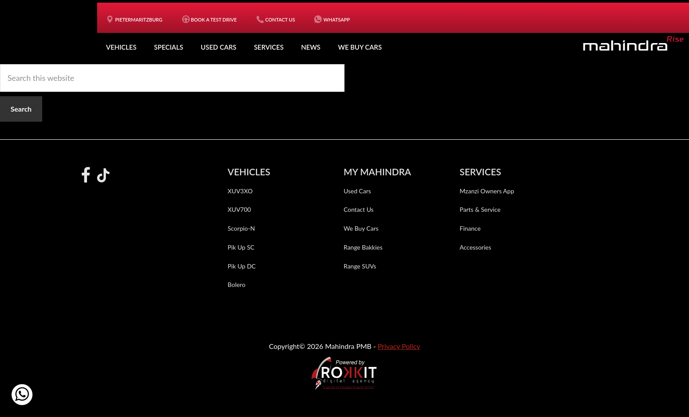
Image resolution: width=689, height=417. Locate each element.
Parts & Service (480, 209)
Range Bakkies (363, 247)
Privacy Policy (399, 346)
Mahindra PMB (53, 31)
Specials (168, 47)
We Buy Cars (360, 47)
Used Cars (218, 47)
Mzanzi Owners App (487, 191)
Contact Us (359, 209)
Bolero (236, 284)
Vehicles (121, 47)
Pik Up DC (242, 266)
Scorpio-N (241, 228)
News (310, 47)
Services (268, 47)
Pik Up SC (241, 247)
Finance (470, 228)
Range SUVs (360, 266)
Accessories (475, 247)
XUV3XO (240, 191)
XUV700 (239, 209)
